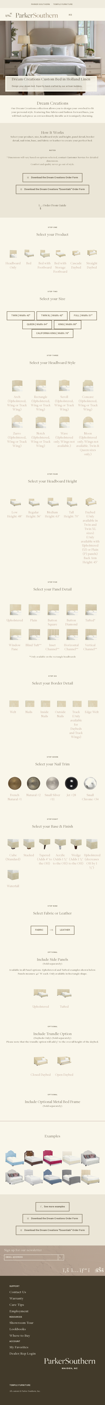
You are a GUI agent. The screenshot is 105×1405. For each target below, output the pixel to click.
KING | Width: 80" (67, 324)
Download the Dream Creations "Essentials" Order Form (52, 189)
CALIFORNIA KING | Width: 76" (52, 333)
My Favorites (18, 1347)
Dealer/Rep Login (22, 1353)
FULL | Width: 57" (83, 316)
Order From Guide (52, 207)
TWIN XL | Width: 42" (52, 316)
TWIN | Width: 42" (20, 316)
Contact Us (17, 1292)
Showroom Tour (21, 1322)
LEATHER (65, 930)
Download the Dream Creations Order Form (52, 177)
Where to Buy (19, 1335)
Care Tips (16, 1304)
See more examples (52, 1206)
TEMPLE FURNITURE (63, 4)
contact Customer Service (72, 157)
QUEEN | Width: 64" (37, 324)
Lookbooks (17, 1329)
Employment (19, 1311)
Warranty (16, 1298)
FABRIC (39, 930)
